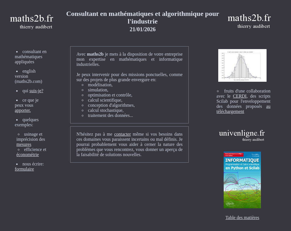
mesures (23, 144)
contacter (122, 134)
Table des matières (242, 217)
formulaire (24, 169)
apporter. (23, 110)
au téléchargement (244, 109)
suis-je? (36, 90)
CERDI (240, 96)
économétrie (27, 154)
